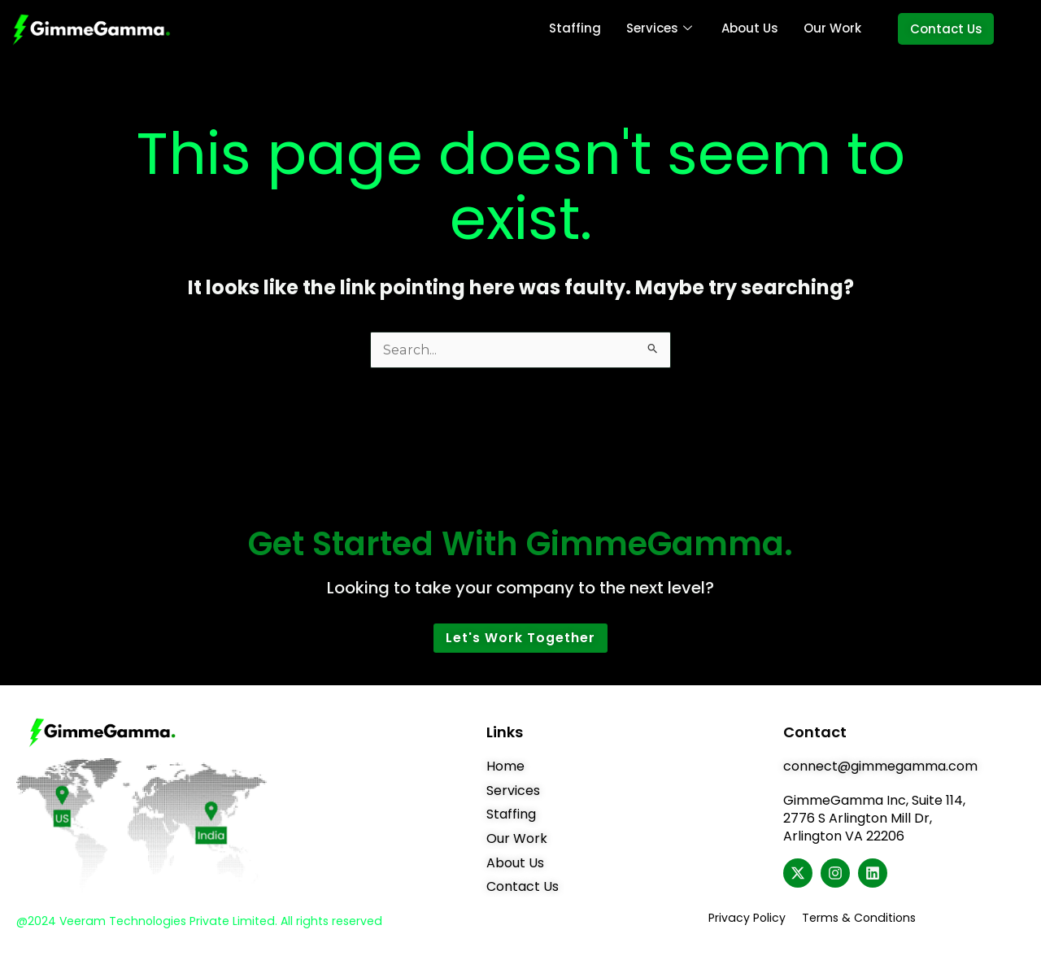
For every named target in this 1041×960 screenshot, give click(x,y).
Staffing (576, 28)
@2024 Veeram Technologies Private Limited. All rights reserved (196, 921)
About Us (749, 28)
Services (659, 28)
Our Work (831, 28)
